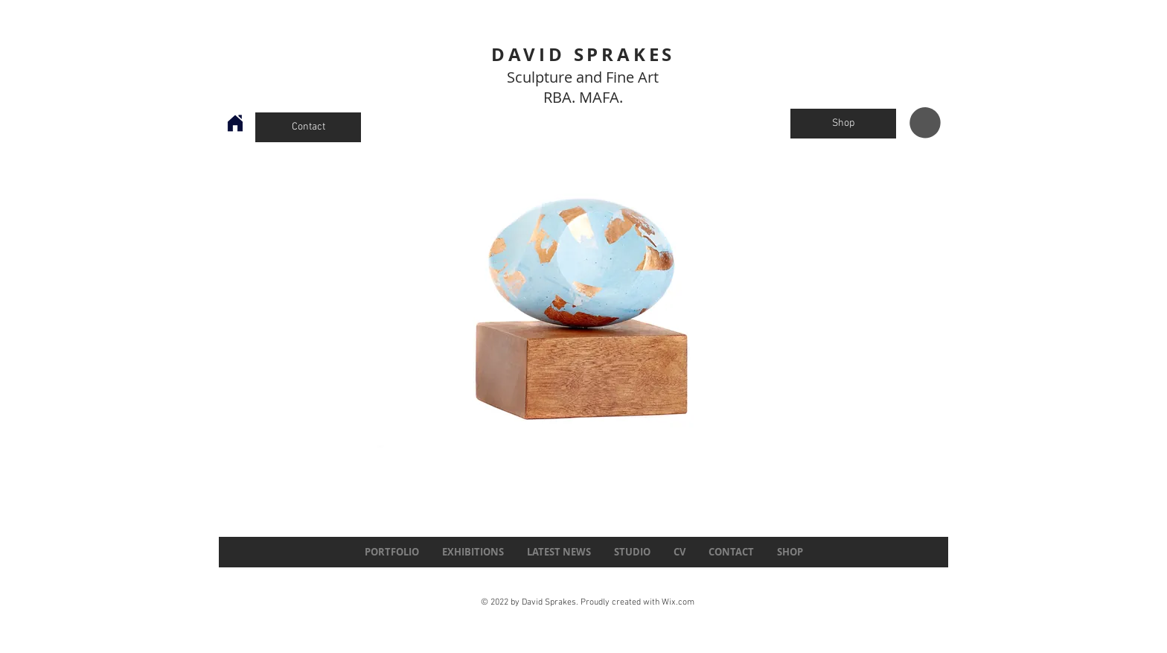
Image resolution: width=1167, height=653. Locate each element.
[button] (925, 122)
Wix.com (678, 602)
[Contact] (308, 127)
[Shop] (843, 123)
